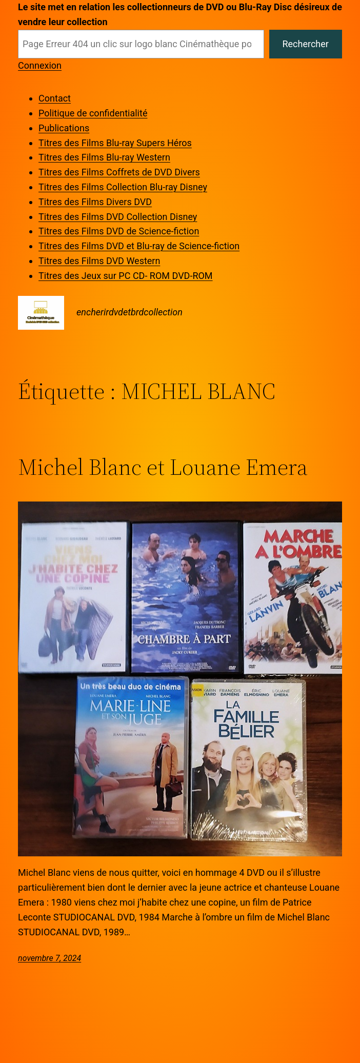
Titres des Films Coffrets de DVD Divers (119, 172)
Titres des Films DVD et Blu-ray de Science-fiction (138, 245)
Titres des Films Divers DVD (95, 201)
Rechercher (305, 43)
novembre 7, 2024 (49, 958)
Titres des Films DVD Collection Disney (117, 216)
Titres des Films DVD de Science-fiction (118, 231)
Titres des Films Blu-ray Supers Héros (115, 142)
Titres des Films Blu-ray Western (104, 157)
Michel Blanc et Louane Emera (163, 467)
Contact (54, 98)
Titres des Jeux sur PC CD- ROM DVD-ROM (125, 275)
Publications (63, 128)
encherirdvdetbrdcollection (129, 312)
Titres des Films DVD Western (99, 260)
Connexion (40, 65)
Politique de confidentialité (92, 113)
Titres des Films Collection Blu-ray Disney (122, 187)
